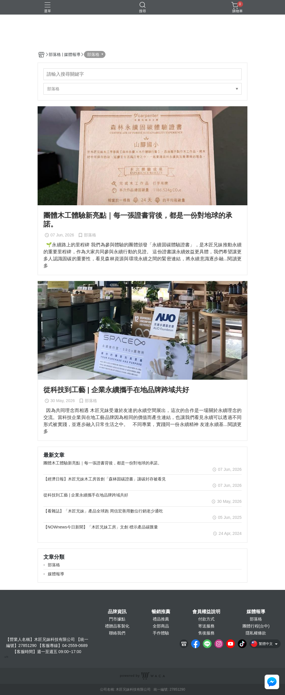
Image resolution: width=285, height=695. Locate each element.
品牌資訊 (117, 611)
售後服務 (206, 633)
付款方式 (206, 619)
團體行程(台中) (256, 626)
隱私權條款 (256, 633)
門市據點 (117, 619)
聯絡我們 (117, 633)
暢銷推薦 (161, 611)
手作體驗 (161, 633)
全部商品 (161, 626)
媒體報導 (256, 611)
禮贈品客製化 (117, 626)
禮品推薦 (161, 619)
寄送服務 (206, 626)
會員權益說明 (206, 611)
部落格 (256, 619)
